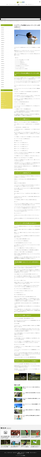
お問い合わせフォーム (31, 4)
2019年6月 (2, 75)
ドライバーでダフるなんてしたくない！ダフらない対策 (5, 446)
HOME (7, 4)
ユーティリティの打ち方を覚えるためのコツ (21, 64)
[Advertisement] (20, 12)
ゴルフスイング (11, 4)
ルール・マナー (4, 100)
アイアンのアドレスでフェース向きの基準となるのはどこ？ (35, 446)
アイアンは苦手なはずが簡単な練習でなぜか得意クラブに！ (31, 416)
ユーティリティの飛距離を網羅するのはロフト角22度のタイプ (35, 436)
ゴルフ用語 (25, 4)
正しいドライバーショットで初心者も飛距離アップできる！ (31, 404)
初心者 (18, 4)
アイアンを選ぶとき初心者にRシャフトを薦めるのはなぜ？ (31, 410)
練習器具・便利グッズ (4, 104)
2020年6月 (2, 50)
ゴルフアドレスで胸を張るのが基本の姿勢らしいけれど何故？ (31, 399)
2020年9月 (2, 44)
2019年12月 (2, 63)
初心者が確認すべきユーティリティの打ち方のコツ (22, 65)
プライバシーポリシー (29, 452)
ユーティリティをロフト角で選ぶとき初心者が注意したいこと (25, 436)
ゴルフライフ (15, 4)
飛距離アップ (3, 106)
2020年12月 (2, 38)
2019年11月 (2, 65)
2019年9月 (2, 69)
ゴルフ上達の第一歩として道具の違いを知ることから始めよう (15, 436)
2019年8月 (2, 71)
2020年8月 (2, 46)
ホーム (3, 452)
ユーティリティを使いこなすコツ (19, 67)
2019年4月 (2, 79)
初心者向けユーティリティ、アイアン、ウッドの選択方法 (25, 446)
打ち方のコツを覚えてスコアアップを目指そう (21, 68)
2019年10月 (2, 67)
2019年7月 (2, 73)
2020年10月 (2, 42)
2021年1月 (2, 36)
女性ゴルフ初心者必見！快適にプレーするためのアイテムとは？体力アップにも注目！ (5, 437)
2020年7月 (2, 48)
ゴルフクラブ (22, 4)
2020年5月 (2, 52)
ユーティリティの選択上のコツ (19, 61)
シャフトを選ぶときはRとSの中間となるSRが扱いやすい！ (15, 446)
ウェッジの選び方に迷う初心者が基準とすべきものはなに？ (31, 393)
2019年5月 (2, 77)
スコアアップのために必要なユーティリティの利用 (22, 59)
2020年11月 (2, 40)
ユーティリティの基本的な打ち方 (19, 62)
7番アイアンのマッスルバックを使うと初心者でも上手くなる (31, 387)
